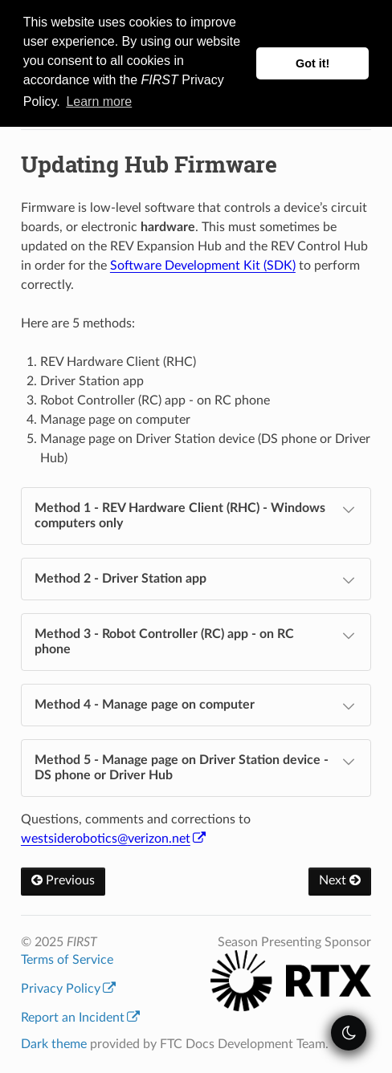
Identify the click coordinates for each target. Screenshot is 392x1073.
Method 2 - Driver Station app (196, 580)
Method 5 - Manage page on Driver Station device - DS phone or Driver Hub (196, 767)
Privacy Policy (68, 988)
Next (340, 880)
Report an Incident (80, 1017)
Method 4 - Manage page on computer (196, 706)
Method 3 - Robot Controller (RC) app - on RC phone (196, 641)
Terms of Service (67, 959)
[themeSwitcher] (348, 1033)
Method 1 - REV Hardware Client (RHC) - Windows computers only (196, 515)
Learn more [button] (99, 101)
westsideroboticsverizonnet (113, 838)
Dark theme (54, 1044)
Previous (63, 880)
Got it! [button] (312, 63)
